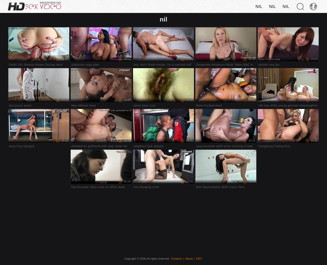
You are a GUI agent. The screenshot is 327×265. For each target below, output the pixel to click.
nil (258, 6)
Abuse (189, 258)
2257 (199, 258)
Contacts (176, 258)
